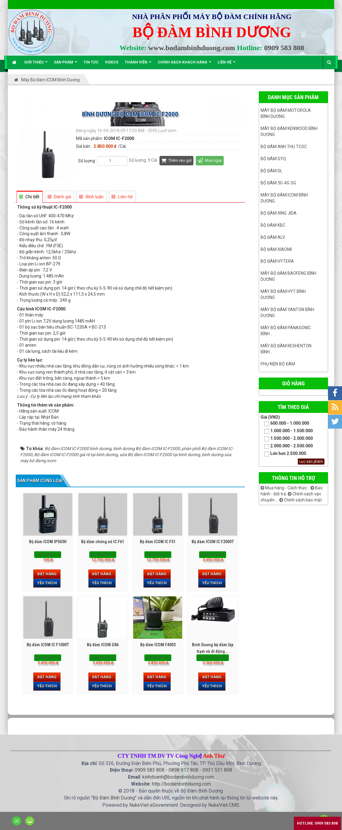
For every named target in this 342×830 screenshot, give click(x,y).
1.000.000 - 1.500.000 (287, 431)
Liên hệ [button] (226, 64)
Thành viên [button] (138, 64)
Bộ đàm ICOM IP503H (48, 541)
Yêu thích (47, 583)
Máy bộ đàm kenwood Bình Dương (289, 131)
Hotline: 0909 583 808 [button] (317, 823)
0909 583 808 (284, 48)
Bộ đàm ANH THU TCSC (284, 146)
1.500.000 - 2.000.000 (287, 439)
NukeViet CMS (223, 805)
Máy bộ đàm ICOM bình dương (284, 198)
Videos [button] (111, 62)
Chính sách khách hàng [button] (184, 64)
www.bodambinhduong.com (191, 48)
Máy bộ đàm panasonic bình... (286, 330)
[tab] (29, 197)
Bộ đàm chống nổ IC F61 (102, 541)
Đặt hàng (47, 574)
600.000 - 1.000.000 (285, 423)
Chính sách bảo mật (300, 500)
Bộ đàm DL (271, 170)
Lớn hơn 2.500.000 (283, 454)
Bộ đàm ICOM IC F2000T (213, 541)
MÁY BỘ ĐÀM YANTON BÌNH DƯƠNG (287, 312)
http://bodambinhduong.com (181, 784)
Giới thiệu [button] (36, 64)
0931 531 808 (217, 770)
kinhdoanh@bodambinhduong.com (178, 777)
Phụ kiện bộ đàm (278, 364)
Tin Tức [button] (91, 62)
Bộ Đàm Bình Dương (114, 798)
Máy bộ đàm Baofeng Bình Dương (288, 276)
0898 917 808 (183, 770)
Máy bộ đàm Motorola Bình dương (286, 113)
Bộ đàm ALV (273, 237)
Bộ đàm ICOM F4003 (158, 644)
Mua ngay (210, 160)
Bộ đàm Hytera (277, 261)
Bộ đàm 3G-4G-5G (278, 182)
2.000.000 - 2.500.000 (287, 446)
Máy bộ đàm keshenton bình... (286, 348)
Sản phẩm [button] (65, 64)
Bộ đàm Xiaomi (276, 249)
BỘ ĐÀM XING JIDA (279, 213)
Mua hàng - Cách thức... (285, 487)
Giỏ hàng (293, 383)
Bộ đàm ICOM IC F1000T (48, 644)
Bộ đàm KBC (273, 225)
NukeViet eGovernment (153, 805)
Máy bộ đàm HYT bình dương (283, 294)
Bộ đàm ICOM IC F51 (158, 541)
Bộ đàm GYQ (273, 158)
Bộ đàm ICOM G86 (103, 644)
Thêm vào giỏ (176, 160)
